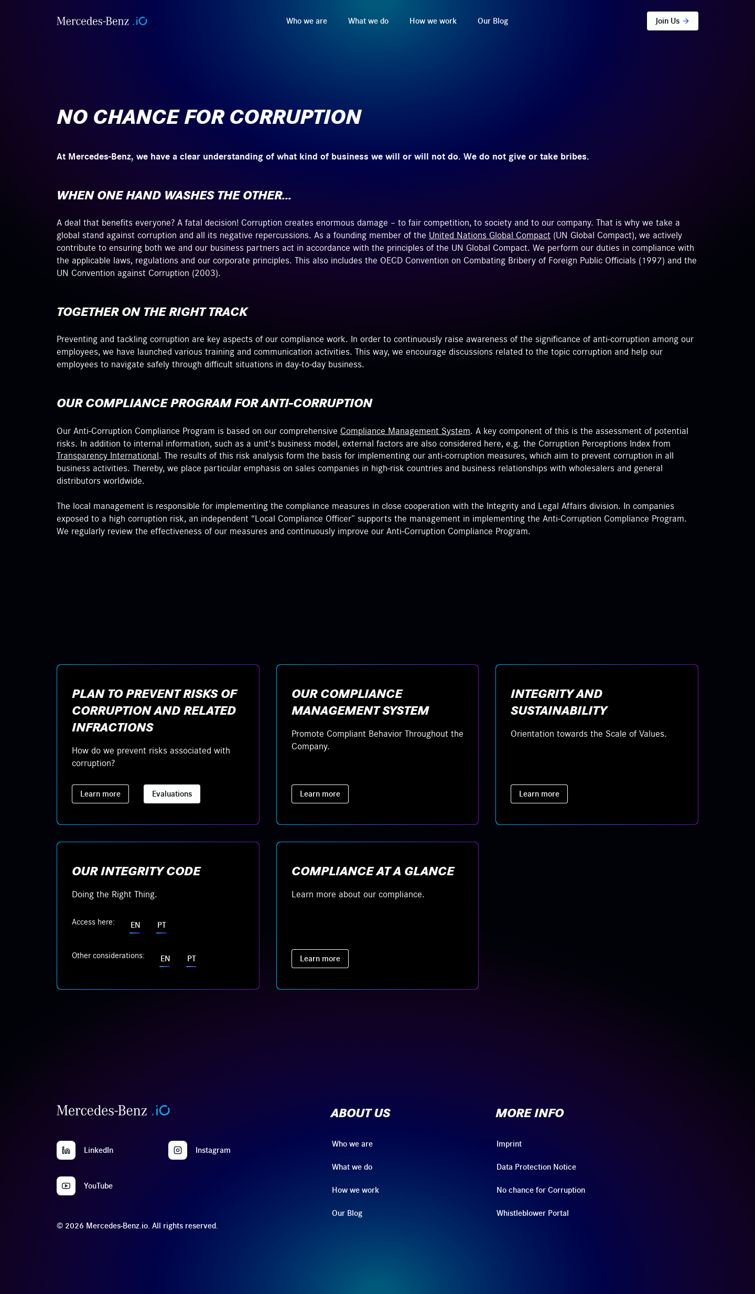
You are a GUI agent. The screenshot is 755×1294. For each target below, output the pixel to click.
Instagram (213, 1150)
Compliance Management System (405, 431)
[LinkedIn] (66, 1150)
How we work (433, 21)
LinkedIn (98, 1150)
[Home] (102, 21)
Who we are (306, 21)
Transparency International (108, 456)
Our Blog (493, 21)
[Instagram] (177, 1150)
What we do (368, 21)
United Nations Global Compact (490, 235)
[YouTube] (66, 1185)
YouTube (98, 1186)
